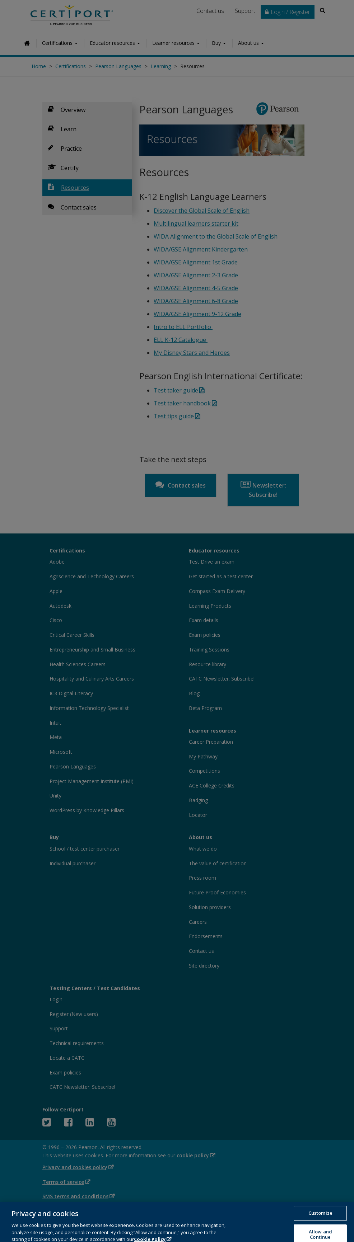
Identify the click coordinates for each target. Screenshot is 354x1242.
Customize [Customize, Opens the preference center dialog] (320, 1225)
